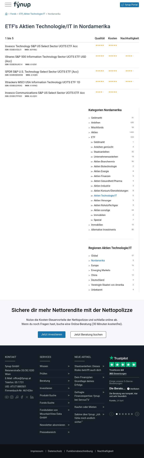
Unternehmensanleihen (114, 157)
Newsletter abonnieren (52, 424)
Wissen (44, 366)
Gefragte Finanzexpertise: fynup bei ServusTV (87, 396)
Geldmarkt (112, 118)
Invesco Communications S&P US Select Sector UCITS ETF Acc (45, 92)
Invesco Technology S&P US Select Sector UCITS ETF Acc (41, 46)
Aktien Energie (114, 171)
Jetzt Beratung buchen (88, 334)
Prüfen (43, 373)
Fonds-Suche (47, 402)
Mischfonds (112, 127)
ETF (112, 137)
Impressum (37, 451)
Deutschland (112, 280)
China (112, 275)
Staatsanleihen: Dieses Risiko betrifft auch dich (88, 368)
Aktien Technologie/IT (114, 195)
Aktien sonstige (114, 210)
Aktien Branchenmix (114, 161)
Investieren (46, 388)
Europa (112, 265)
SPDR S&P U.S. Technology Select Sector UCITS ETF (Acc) (42, 71)
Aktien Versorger (114, 200)
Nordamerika (112, 260)
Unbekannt (112, 290)
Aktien (112, 132)
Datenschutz (55, 451)
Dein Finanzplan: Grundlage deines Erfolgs (84, 381)
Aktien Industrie (114, 186)
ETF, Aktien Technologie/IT (32, 14)
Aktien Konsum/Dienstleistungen (114, 191)
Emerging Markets (112, 270)
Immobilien (114, 215)
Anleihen (112, 122)
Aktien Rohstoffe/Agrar (114, 205)
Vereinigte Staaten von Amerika (112, 285)
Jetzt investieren (51, 334)
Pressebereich (48, 432)
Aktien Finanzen (114, 176)
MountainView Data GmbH (51, 415)
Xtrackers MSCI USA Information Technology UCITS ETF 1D (42, 82)
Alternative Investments (112, 230)
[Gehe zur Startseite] (22, 5)
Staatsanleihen (114, 152)
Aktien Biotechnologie (114, 166)
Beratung (45, 380)
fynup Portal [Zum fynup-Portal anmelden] (129, 4)
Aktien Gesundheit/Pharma (114, 181)
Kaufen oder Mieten (85, 407)
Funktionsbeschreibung (79, 451)
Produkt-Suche (48, 395)
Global (112, 256)
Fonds (13, 14)
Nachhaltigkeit (105, 451)
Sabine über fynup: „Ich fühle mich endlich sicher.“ (87, 418)
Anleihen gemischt (114, 147)
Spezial (114, 220)
